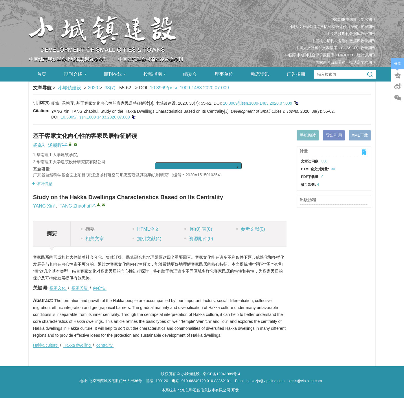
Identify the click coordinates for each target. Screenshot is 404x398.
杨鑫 (37, 145)
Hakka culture (46, 345)
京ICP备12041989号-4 (221, 374)
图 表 (198, 229)
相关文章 (92, 238)
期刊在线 (115, 74)
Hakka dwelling (77, 345)
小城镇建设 (69, 87)
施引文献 (147, 238)
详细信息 (42, 183)
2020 (93, 87)
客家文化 (58, 288)
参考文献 (250, 229)
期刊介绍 (75, 74)
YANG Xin (43, 205)
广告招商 (296, 74)
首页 (41, 74)
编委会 (190, 74)
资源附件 (198, 238)
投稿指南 (155, 74)
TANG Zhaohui (75, 205)
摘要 (88, 229)
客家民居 (80, 288)
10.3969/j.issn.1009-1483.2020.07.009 (189, 87)
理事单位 (224, 74)
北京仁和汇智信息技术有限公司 (204, 390)
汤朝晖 (55, 145)
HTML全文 (146, 229)
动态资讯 (260, 74)
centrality (105, 345)
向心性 (99, 288)
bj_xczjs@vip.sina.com (266, 381)
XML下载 (360, 135)
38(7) (111, 87)
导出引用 (334, 135)
